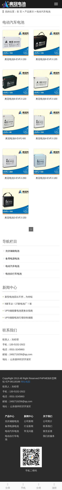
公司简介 (47, 421)
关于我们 (47, 416)
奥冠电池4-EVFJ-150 (46, 138)
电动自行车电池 (13, 273)
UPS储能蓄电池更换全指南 (19, 310)
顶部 (54, 485)
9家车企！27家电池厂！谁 (18, 303)
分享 (8, 485)
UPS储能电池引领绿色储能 (19, 317)
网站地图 (25, 381)
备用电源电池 (12, 258)
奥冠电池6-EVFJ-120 (15, 99)
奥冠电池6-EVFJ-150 (15, 59)
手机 (23, 485)
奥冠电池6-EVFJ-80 (15, 138)
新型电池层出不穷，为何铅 (19, 296)
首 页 (19, 11)
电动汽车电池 (43, 11)
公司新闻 (28, 421)
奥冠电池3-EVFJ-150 (15, 217)
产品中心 (9, 416)
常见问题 (28, 431)
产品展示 (29, 11)
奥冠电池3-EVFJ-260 (15, 178)
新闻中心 (28, 416)
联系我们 (47, 426)
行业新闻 (28, 426)
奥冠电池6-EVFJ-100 (46, 99)
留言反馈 (47, 431)
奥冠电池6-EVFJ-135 (46, 59)
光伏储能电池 (12, 251)
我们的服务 (49, 436)
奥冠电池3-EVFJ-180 (46, 178)
